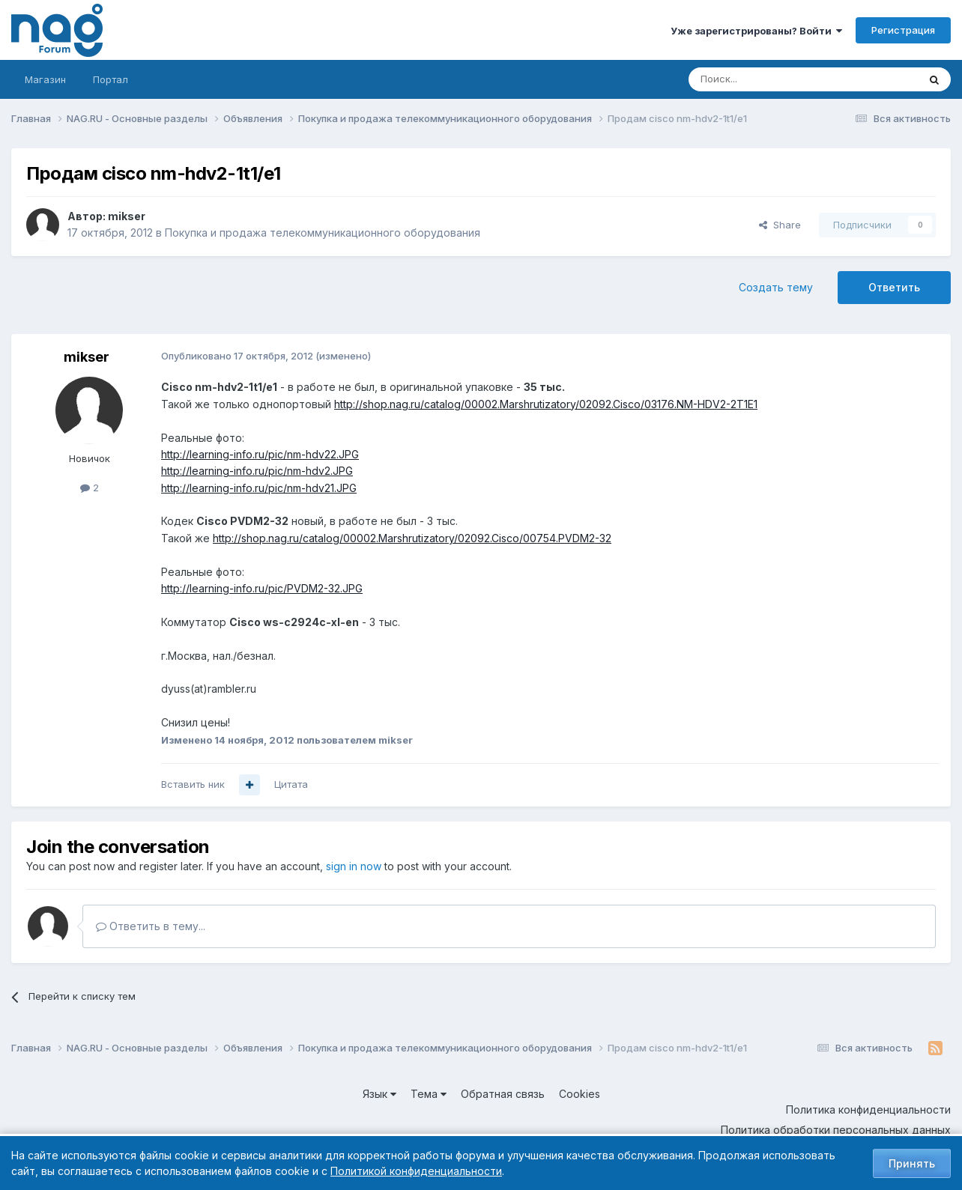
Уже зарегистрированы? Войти (756, 31)
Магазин (45, 79)
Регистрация (903, 30)
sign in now (353, 866)
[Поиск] (762, 79)
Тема (429, 1093)
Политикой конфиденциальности (416, 1171)
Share (780, 225)
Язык (379, 1093)
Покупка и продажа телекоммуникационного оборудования (322, 232)
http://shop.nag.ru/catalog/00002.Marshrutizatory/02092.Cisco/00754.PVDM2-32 (412, 538)
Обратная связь (503, 1093)
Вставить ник (193, 784)
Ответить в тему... (150, 926)
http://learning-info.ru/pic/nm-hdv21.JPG (259, 488)
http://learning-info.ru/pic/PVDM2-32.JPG (262, 588)
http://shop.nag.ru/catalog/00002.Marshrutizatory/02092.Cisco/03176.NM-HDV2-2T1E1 (545, 404)
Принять (912, 1163)
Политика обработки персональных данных (836, 1129)
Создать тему (776, 287)
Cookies (579, 1093)
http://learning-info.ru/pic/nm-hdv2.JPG (257, 470)
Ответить (894, 287)
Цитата (291, 784)
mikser (126, 216)
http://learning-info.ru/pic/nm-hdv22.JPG (260, 454)
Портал (110, 79)
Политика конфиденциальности (868, 1109)
